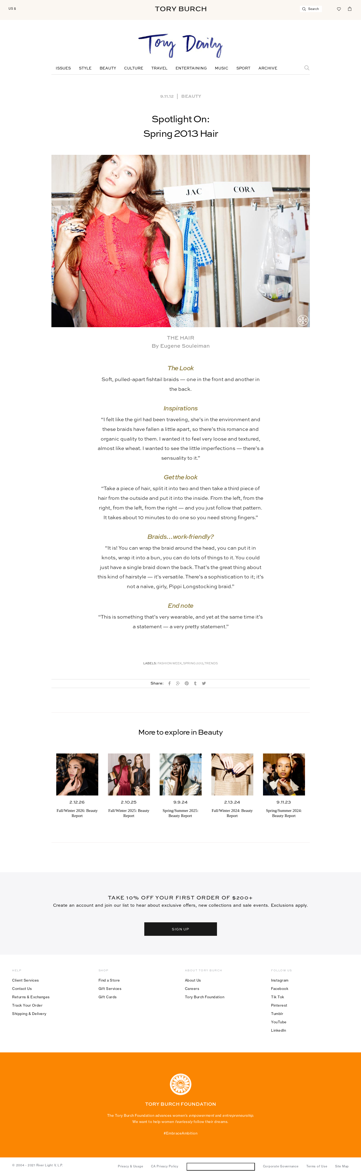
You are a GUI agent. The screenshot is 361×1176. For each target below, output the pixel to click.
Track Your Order (27, 1005)
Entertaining (191, 68)
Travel (159, 68)
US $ (12, 9)
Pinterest (279, 1005)
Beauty (108, 68)
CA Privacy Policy (164, 1166)
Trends (211, 663)
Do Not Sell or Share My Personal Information (221, 1166)
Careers (192, 988)
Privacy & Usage (130, 1166)
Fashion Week (169, 663)
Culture (133, 68)
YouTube (279, 1022)
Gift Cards (108, 997)
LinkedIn (278, 1030)
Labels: (150, 663)
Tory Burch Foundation (205, 997)
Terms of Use (316, 1166)
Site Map (342, 1166)
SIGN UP (181, 928)
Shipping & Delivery (29, 1013)
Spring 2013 (193, 663)
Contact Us (22, 988)
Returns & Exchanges (31, 997)
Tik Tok (277, 997)
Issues (63, 68)
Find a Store (109, 980)
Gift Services (110, 988)
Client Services (25, 980)
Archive (267, 68)
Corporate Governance (281, 1166)
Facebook (279, 988)
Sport (243, 68)
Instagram (280, 980)
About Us (193, 980)
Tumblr (277, 1013)
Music (221, 68)
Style (85, 68)
